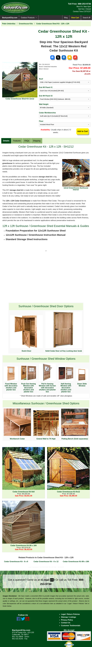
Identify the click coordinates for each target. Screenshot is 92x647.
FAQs (26, 141)
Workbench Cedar (17, 424)
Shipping (36, 141)
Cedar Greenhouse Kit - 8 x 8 (16, 561)
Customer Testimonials (70, 625)
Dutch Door (26, 333)
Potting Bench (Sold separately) (74, 424)
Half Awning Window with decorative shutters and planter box (66, 379)
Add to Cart (82, 131)
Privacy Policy (67, 620)
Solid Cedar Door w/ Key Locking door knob (63, 331)
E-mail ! (48, 579)
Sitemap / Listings (68, 617)
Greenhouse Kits (26, 24)
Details (6, 141)
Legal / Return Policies (70, 614)
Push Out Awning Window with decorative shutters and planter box (28, 379)
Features (17, 141)
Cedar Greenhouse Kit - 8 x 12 (46, 561)
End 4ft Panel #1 (46, 87)
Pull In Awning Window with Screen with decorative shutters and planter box (47, 378)
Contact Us (65, 623)
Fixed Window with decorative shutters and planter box (11, 378)
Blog (66, 18)
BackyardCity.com (9, 18)
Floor (41, 121)
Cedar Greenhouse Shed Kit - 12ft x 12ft (52, 24)
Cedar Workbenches (47, 113)
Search (86, 18)
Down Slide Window (82, 378)
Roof (41, 79)
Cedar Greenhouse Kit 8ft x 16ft (76, 561)
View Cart (75, 18)
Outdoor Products (27, 18)
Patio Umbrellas (8, 24)
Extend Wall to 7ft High (46, 425)
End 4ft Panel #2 (46, 96)
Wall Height (43, 104)
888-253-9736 (84, 4)
